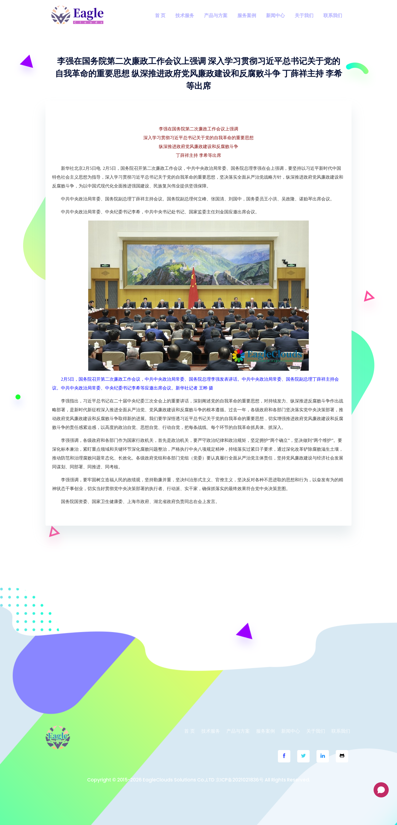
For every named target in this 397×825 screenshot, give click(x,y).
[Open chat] (381, 789)
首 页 (160, 15)
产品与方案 (215, 15)
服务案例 (246, 15)
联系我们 (332, 15)
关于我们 (304, 15)
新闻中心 (275, 15)
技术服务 (184, 15)
